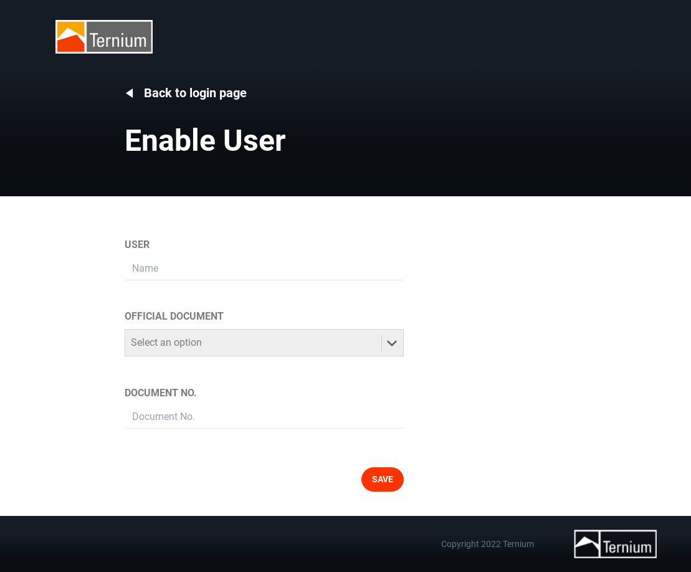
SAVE (382, 479)
